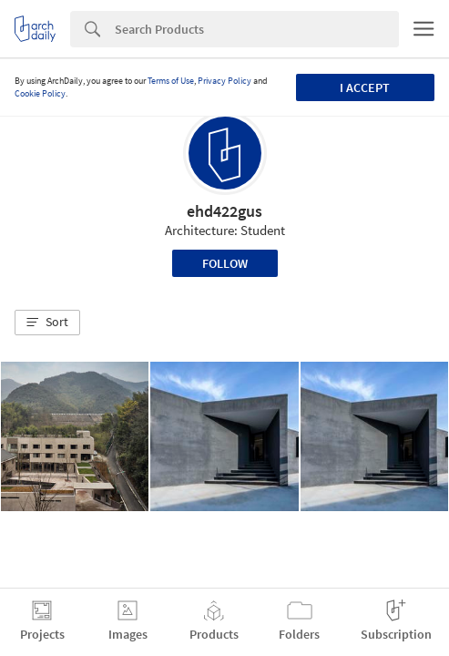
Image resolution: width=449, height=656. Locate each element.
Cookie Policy (40, 93)
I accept (365, 87)
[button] (47, 322)
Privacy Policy (224, 81)
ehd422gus (224, 210)
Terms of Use (171, 81)
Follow (225, 263)
